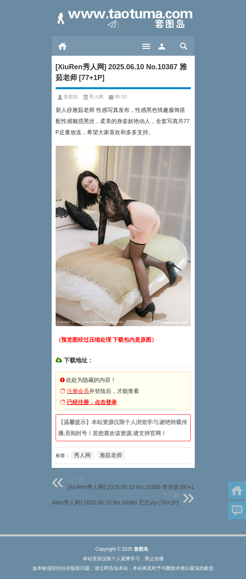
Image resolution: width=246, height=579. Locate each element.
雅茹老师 (111, 455)
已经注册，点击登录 (92, 402)
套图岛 (71, 97)
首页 (63, 46)
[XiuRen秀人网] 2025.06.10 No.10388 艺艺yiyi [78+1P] (111, 502)
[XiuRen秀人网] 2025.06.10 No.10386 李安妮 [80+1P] (134, 487)
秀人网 (96, 97)
